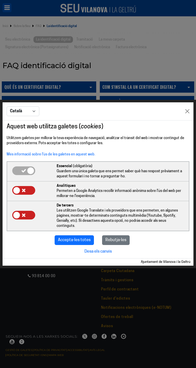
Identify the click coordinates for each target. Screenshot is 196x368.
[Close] (187, 111)
